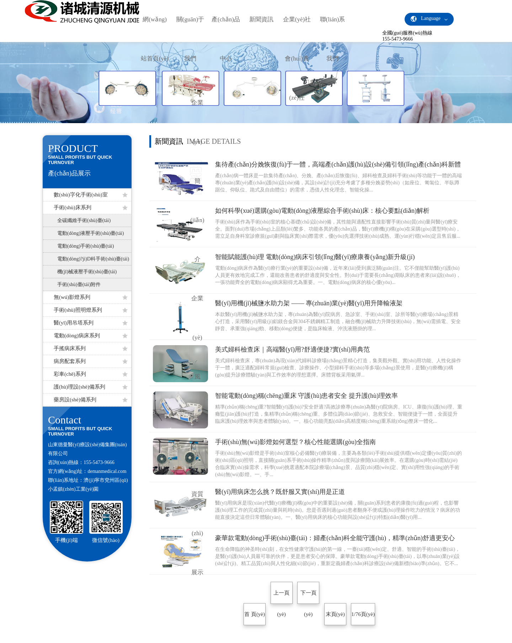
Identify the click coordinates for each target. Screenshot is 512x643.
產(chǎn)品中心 (226, 39)
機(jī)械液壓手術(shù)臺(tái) (87, 271)
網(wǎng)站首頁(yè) (155, 39)
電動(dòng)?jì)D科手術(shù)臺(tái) (93, 259)
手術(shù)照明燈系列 (91, 310)
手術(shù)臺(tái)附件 (79, 284)
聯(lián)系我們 (332, 39)
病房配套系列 (91, 361)
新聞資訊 (261, 19)
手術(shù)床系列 (91, 207)
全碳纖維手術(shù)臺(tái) (84, 220)
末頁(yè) (335, 614)
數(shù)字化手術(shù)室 (91, 194)
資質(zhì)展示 (197, 533)
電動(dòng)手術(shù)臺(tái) (85, 246)
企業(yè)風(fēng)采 (197, 376)
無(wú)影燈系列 (91, 297)
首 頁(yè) (254, 614)
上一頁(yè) (281, 597)
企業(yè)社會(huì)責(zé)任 (297, 58)
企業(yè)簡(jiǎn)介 (197, 181)
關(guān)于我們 (190, 39)
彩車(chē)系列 (91, 374)
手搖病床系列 (91, 348)
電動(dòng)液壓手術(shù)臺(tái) (90, 233)
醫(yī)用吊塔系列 (91, 323)
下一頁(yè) (308, 597)
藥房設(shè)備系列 (91, 399)
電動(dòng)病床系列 (91, 335)
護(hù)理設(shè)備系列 (91, 387)
